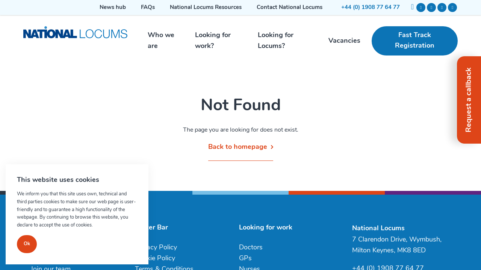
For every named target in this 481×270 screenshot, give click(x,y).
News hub (113, 7)
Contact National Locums (289, 7)
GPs (245, 258)
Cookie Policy (155, 258)
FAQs (148, 7)
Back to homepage (237, 147)
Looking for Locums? (275, 41)
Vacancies (344, 41)
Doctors (251, 247)
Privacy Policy (156, 247)
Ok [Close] (27, 244)
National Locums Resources (206, 7)
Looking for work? (213, 41)
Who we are (161, 41)
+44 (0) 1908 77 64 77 (370, 7)
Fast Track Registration (414, 41)
